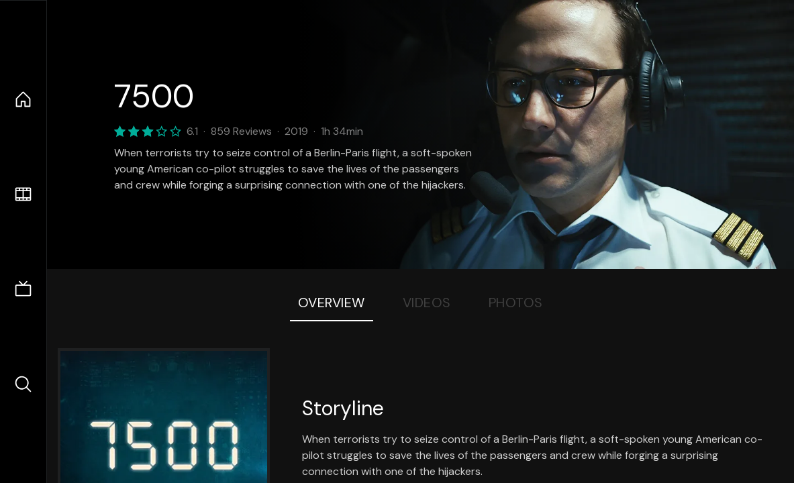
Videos (427, 302)
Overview (331, 302)
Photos (516, 302)
